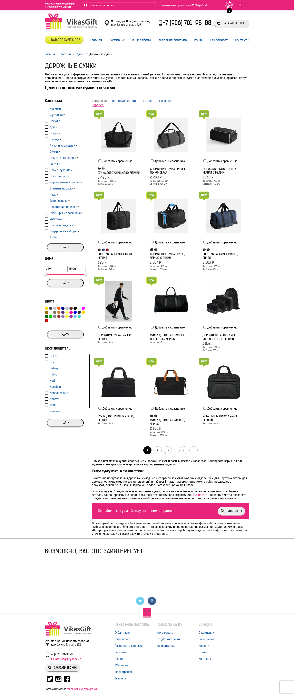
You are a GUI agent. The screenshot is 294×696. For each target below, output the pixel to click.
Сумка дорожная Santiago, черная (116, 418)
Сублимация (122, 632)
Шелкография (124, 672)
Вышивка (120, 678)
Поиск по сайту (169, 624)
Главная (96, 40)
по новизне (165, 101)
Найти (65, 247)
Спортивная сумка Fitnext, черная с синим (167, 256)
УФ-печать (121, 665)
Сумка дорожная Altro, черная (119, 173)
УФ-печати (200, 495)
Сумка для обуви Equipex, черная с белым (220, 170)
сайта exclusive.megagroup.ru (82, 688)
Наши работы (141, 40)
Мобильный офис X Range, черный (220, 418)
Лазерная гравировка (129, 646)
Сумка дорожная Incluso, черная (167, 422)
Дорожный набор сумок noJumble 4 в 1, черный (219, 337)
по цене (146, 101)
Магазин (65, 54)
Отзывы (198, 40)
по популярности (124, 101)
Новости (204, 646)
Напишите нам (166, 646)
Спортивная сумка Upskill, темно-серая (168, 170)
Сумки (80, 54)
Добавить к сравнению (115, 161)
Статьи (203, 652)
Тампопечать (123, 639)
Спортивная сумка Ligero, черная (115, 256)
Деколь (119, 659)
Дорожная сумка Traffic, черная (114, 337)
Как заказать (219, 40)
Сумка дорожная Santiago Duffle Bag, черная (168, 337)
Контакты (242, 40)
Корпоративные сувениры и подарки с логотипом (60, 5)
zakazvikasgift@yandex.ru (66, 659)
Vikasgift (205, 624)
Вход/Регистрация (168, 639)
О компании (116, 40)
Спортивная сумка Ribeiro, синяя (220, 256)
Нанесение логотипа (171, 40)
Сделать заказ (231, 511)
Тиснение (121, 652)
